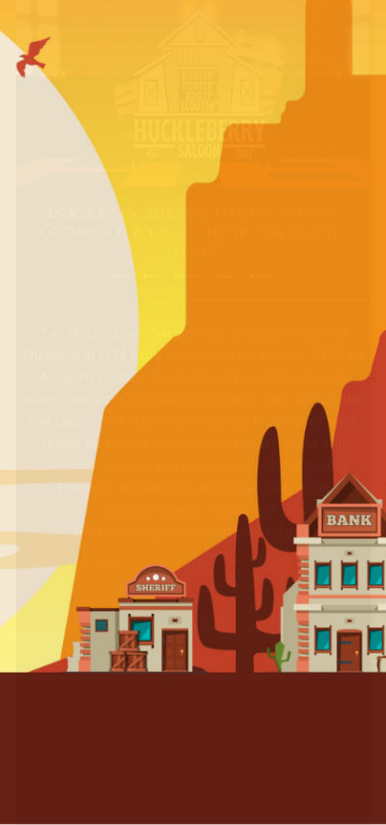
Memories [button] (261, 276)
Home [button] (120, 276)
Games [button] (224, 276)
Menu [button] (150, 276)
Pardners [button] (187, 276)
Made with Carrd (193, 629)
